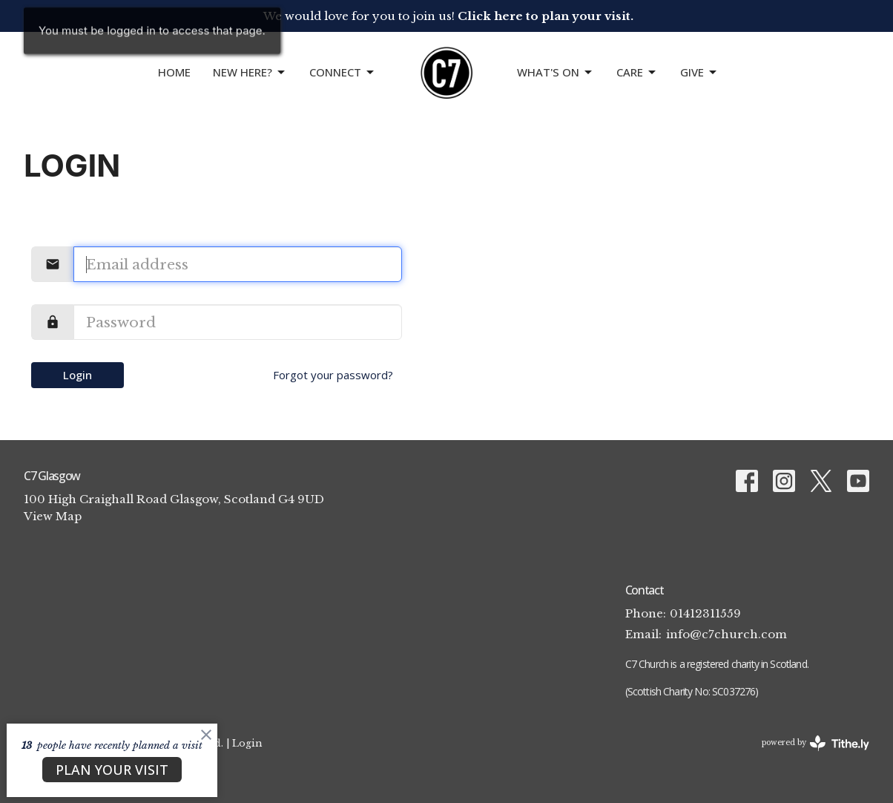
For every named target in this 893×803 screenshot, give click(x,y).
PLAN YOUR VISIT (112, 770)
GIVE (699, 72)
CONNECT (342, 72)
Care (637, 72)
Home (174, 72)
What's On (555, 72)
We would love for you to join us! (448, 16)
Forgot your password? (333, 374)
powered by (815, 743)
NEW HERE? (250, 72)
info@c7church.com (726, 634)
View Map (53, 516)
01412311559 (705, 613)
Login (77, 374)
